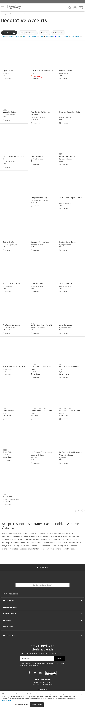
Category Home (5, 14)
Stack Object (8, 452)
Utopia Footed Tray (39, 197)
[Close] (81, 694)
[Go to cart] (81, 7)
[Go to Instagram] (41, 672)
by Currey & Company (38, 117)
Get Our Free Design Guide (42, 585)
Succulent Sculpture (11, 283)
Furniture (12, 14)
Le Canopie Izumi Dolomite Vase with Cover (70, 454)
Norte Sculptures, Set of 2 (14, 366)
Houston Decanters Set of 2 (70, 114)
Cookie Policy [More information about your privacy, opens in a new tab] (6, 700)
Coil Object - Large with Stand (41, 368)
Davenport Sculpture (40, 242)
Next (84, 511)
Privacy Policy (59, 663)
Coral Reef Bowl (37, 283)
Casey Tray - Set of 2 (67, 156)
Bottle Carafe (8, 242)
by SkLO (33, 372)
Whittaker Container (11, 325)
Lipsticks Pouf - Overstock (42, 70)
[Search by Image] (75, 8)
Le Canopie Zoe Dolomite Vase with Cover (41, 454)
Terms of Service (28, 665)
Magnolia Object (9, 112)
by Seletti (6, 73)
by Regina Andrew (9, 115)
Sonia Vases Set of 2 (67, 283)
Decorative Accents (29, 14)
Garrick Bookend (38, 156)
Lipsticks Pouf (9, 70)
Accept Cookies (37, 704)
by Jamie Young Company (39, 200)
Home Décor (20, 14)
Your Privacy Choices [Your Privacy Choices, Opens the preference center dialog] (21, 704)
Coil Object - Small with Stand (69, 368)
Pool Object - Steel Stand (41, 410)
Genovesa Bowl (65, 70)
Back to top (42, 567)
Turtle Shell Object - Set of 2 (70, 199)
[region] (42, 699)
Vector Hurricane (10, 496)
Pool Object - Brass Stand (69, 410)
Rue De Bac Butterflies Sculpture (40, 114)
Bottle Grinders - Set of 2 (41, 325)
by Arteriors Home (65, 117)
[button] (2, 7)
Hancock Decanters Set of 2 (14, 158)
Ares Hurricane (65, 325)
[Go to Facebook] (29, 672)
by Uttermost (63, 73)
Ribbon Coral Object (67, 242)
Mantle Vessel (9, 410)
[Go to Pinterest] (35, 672)
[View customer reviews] (51, 673)
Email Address (26, 658)
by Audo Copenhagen (10, 245)
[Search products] (70, 7)
